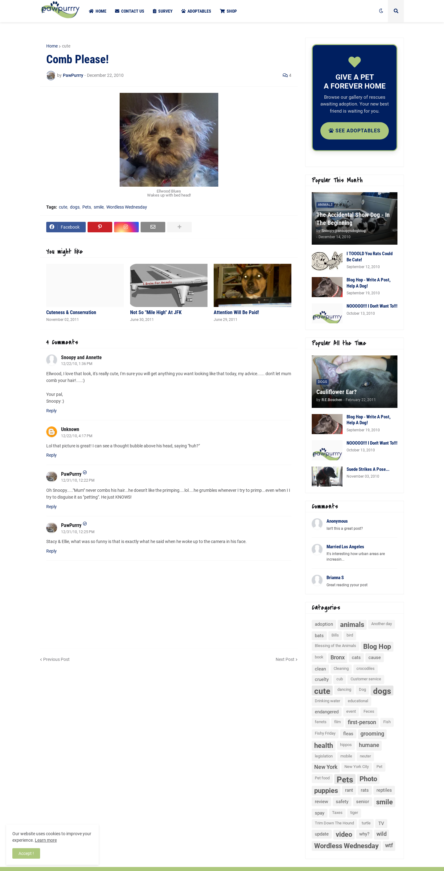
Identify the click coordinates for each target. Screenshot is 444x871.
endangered (327, 712)
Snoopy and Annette (81, 357)
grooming (372, 733)
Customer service (366, 679)
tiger (354, 812)
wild (381, 834)
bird (350, 635)
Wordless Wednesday (126, 207)
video (344, 834)
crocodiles (365, 668)
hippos (346, 744)
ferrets (321, 722)
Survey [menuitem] (163, 11)
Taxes (337, 812)
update (322, 834)
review (321, 801)
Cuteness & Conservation (71, 312)
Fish (387, 722)
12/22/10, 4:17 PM (76, 436)
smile (99, 207)
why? (364, 834)
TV (381, 823)
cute (66, 46)
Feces (369, 711)
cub (339, 679)
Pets (86, 207)
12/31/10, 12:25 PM (77, 532)
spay (319, 813)
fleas (348, 733)
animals (352, 624)
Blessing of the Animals (335, 645)
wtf (389, 845)
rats (365, 790)
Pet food (322, 778)
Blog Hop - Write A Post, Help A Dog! (369, 283)
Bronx (338, 657)
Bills (335, 635)
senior (362, 801)
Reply (51, 410)
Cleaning (341, 668)
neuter (365, 756)
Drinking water (327, 701)
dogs (75, 207)
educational (358, 701)
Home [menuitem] (97, 11)
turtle (366, 823)
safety (342, 801)
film (337, 722)
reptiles (384, 790)
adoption (324, 624)
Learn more (46, 840)
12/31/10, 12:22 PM (77, 480)
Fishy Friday (325, 733)
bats (319, 635)
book (319, 657)
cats (356, 657)
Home (52, 46)
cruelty (322, 679)
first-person (362, 722)
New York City (356, 766)
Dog (362, 689)
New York (325, 767)
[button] (381, 11)
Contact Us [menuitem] (129, 11)
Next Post (285, 659)
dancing (344, 689)
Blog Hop (377, 646)
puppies (326, 790)
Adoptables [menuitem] (196, 11)
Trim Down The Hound (334, 823)
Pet (379, 766)
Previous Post (56, 659)
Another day (381, 623)
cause (374, 657)
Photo (368, 779)
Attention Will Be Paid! (236, 312)
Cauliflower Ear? (336, 392)
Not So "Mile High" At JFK (156, 312)
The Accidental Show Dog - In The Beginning (353, 218)
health (323, 745)
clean (320, 669)
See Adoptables (354, 131)
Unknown (70, 429)
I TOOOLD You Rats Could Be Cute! (370, 257)
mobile (346, 756)
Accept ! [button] (26, 853)
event (351, 711)
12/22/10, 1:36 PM (76, 364)
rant (349, 790)
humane (369, 745)
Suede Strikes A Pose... (368, 469)
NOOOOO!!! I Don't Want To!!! (372, 306)
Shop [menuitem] (228, 11)
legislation (324, 756)
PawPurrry (71, 474)
